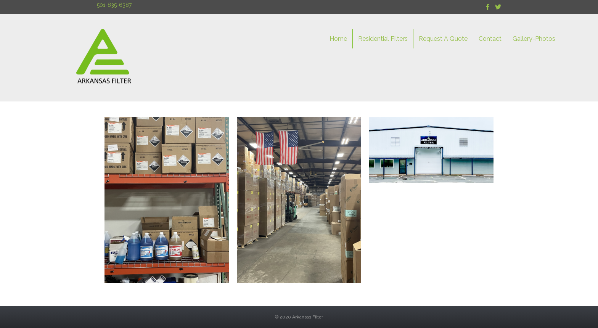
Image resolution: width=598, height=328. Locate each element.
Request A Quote (443, 38)
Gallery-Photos (534, 38)
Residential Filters (383, 38)
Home (338, 38)
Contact (490, 38)
